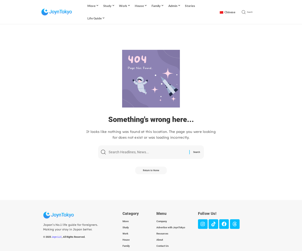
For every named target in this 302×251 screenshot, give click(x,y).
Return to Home (151, 170)
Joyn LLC (57, 236)
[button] (251, 12)
